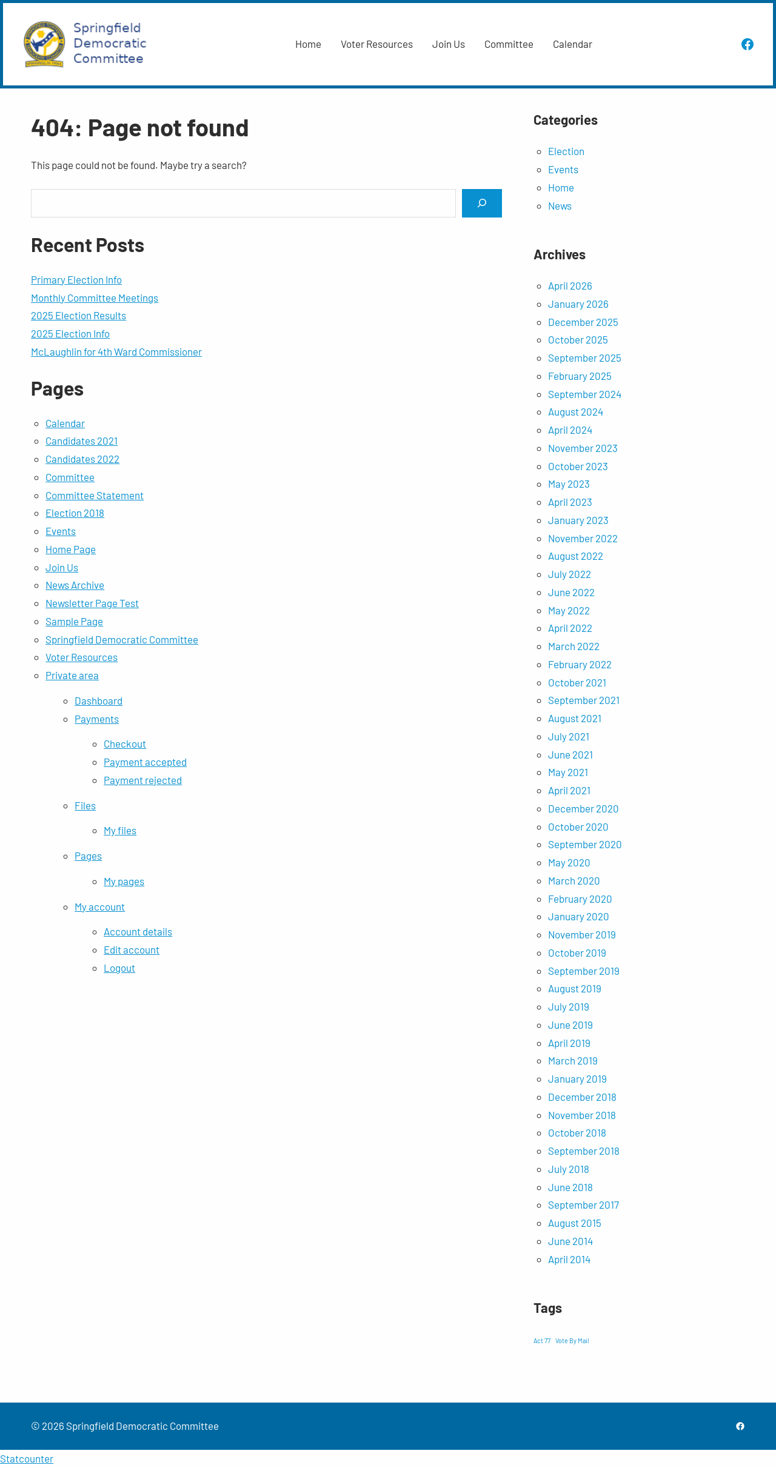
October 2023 (578, 466)
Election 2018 (74, 512)
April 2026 (570, 285)
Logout (119, 968)
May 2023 (569, 483)
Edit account (131, 949)
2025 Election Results (78, 315)
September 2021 (584, 700)
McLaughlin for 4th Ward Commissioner (116, 351)
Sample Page (74, 621)
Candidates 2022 (82, 459)
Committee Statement (94, 495)
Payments (97, 718)
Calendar (65, 423)
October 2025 (578, 339)
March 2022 (574, 646)
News (560, 205)
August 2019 (574, 988)
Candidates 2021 (81, 440)
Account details (138, 931)
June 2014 (570, 1241)
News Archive (74, 585)
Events (60, 531)
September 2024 (584, 394)
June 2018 (570, 1187)
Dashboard (98, 700)
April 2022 (570, 628)
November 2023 (583, 448)
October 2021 (577, 682)
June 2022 (571, 592)
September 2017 (583, 1204)
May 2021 (568, 772)
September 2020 (585, 844)
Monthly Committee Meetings (94, 297)
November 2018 (582, 1115)
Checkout (125, 743)
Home (561, 187)
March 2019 (573, 1060)
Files (85, 805)
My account (100, 906)
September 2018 (584, 1150)
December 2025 (583, 322)
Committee (70, 477)
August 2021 (574, 718)
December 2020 (583, 808)
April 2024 (570, 429)
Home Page (70, 549)
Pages (88, 855)
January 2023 (578, 520)
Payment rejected (143, 780)
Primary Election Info (76, 279)
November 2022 (583, 538)
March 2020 (574, 880)
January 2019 (577, 1078)
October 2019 (577, 952)
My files (120, 830)
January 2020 (578, 916)
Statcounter (26, 1458)
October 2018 (577, 1132)
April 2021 (569, 790)
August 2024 (575, 411)
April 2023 (570, 502)
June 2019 (570, 1024)
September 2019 (584, 971)
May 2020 (569, 862)
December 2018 (582, 1097)
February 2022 (580, 664)
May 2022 (569, 610)
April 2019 (569, 1043)
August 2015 (574, 1223)
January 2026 (578, 303)
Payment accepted (145, 762)
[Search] (482, 203)
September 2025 (584, 357)
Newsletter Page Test (92, 603)
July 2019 (568, 1006)
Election (566, 151)
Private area (72, 675)
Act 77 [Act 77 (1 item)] (542, 1340)
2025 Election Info (70, 333)
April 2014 (569, 1259)
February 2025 (580, 376)
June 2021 (570, 754)
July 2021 (568, 736)
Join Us (61, 567)
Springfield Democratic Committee (121, 639)
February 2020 (580, 898)
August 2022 (575, 556)
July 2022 (569, 574)
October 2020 (578, 826)
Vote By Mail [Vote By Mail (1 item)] (572, 1340)
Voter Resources (81, 657)
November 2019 (582, 934)
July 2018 (568, 1169)
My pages (124, 881)
